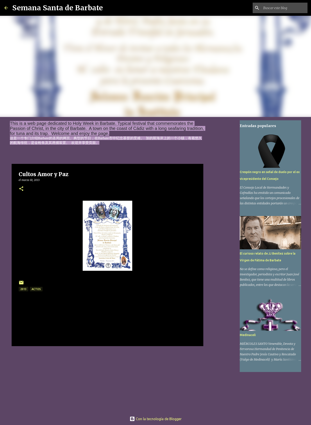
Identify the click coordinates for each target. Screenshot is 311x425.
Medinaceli (248, 335)
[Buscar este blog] (284, 8)
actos (36, 289)
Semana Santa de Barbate (57, 8)
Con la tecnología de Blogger (156, 419)
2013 (23, 289)
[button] (21, 189)
